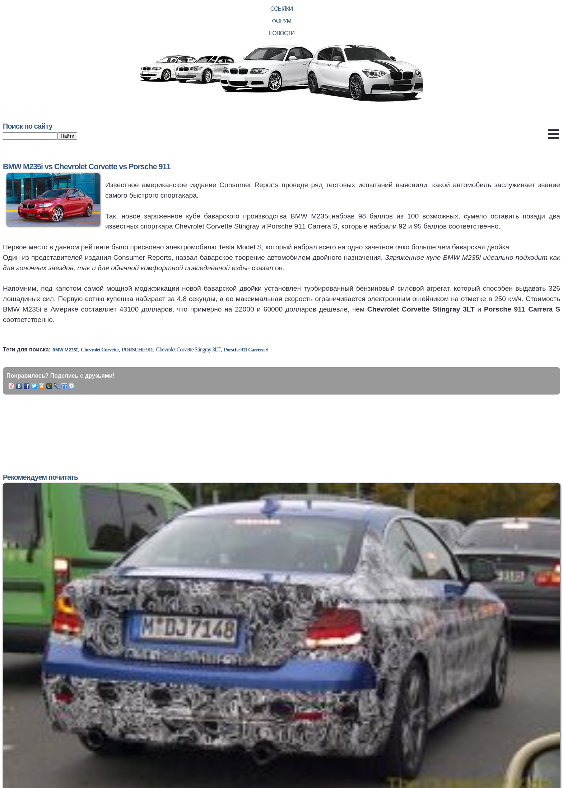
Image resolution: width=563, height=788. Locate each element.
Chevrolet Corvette (99, 349)
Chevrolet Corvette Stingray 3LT (188, 349)
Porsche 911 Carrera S (246, 349)
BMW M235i (65, 350)
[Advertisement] (148, 425)
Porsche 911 (137, 349)
